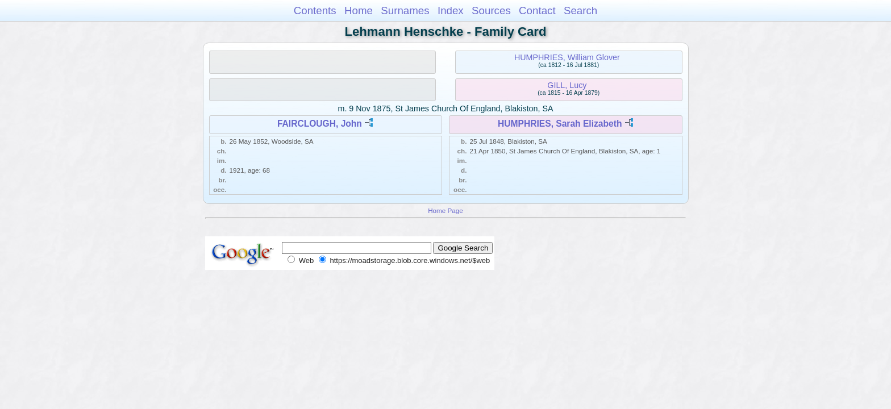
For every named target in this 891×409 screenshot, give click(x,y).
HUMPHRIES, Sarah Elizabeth (560, 123)
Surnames (405, 10)
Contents (315, 10)
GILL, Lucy (566, 85)
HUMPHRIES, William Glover (567, 57)
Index (451, 10)
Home (358, 10)
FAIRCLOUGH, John (319, 123)
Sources (491, 10)
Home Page (445, 210)
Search (580, 10)
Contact (537, 10)
